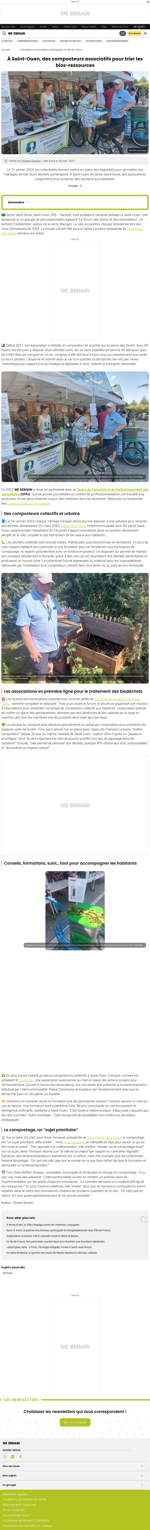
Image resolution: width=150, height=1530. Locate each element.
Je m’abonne (135, 33)
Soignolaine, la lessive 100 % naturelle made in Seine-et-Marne (42, 1236)
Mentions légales (15, 1494)
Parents (43, 27)
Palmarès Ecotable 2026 (70, 41)
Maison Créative (89, 27)
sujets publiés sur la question (28, 503)
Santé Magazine (27, 27)
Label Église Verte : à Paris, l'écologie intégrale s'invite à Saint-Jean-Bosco (49, 1247)
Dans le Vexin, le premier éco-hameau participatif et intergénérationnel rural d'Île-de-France (58, 1230)
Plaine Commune (73, 526)
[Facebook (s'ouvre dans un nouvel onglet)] (20, 1457)
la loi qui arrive (73, 1142)
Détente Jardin (70, 27)
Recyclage (7, 1273)
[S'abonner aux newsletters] (122, 33)
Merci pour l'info (8, 27)
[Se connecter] (145, 33)
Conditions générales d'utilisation (26, 1520)
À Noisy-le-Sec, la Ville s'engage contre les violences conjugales (43, 1224)
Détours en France (120, 27)
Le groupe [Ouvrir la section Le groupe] (9, 1485)
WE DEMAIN (139, 27)
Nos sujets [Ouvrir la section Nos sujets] (9, 1475)
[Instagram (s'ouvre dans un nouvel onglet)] (5, 1457)
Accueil (5, 49)
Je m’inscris (75, 1422)
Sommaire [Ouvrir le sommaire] (18, 202)
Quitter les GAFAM (93, 41)
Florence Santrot (31, 161)
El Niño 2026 (7, 41)
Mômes (55, 27)
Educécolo (25, 1080)
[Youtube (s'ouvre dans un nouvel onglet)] (28, 1457)
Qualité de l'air (49, 41)
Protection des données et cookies (28, 1526)
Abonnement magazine (19, 1504)
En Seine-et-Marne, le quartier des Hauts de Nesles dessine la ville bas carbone (52, 1252)
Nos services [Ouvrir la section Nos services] (11, 1466)
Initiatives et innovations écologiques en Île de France (51, 49)
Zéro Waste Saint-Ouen (104, 1137)
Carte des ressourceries (117, 41)
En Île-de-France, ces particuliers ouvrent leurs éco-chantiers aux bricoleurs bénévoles (56, 1241)
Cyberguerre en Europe (28, 41)
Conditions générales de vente (24, 1499)
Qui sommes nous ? (17, 1515)
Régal (104, 27)
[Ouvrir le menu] (4, 33)
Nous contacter (14, 1510)
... (15, 49)
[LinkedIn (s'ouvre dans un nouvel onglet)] (12, 1457)
